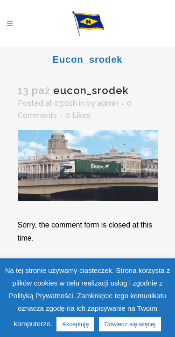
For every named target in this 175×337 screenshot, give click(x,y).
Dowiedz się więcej (130, 324)
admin (108, 103)
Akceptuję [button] (75, 324)
